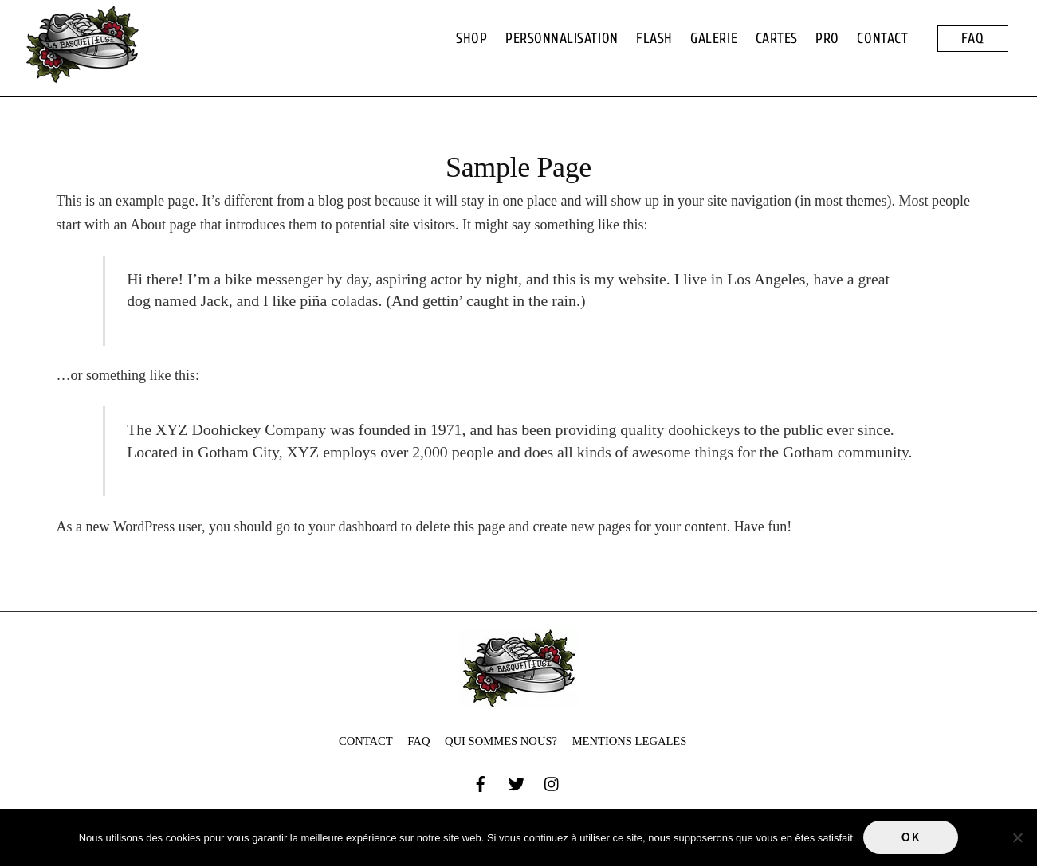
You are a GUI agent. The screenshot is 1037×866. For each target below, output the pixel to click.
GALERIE (713, 38)
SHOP (471, 38)
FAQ (972, 38)
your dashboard (352, 527)
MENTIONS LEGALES (629, 741)
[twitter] (516, 781)
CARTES (777, 38)
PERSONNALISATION (562, 38)
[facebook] (481, 781)
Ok (910, 837)
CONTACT (882, 38)
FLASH (654, 38)
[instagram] (552, 781)
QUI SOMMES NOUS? (501, 741)
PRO (827, 38)
